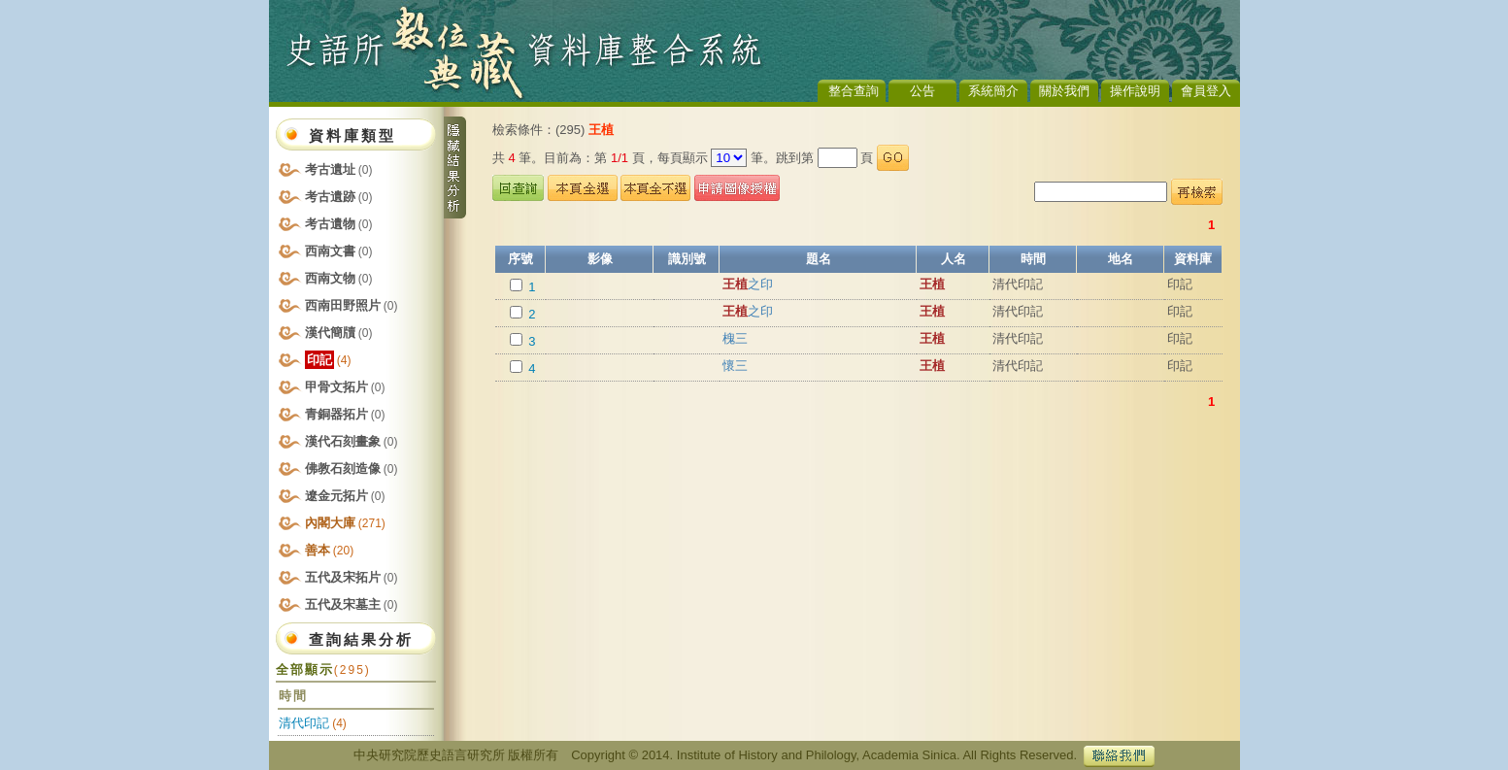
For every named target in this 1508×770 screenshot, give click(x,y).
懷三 (735, 365)
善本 (329, 550)
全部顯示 (323, 669)
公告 (922, 91)
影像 (600, 258)
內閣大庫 (345, 523)
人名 (953, 258)
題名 (818, 258)
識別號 (687, 258)
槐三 (735, 338)
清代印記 (304, 723)
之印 (747, 284)
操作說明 (1135, 91)
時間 (1033, 258)
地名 (1120, 258)
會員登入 (1206, 91)
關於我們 (1064, 91)
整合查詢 (853, 91)
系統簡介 (993, 91)
